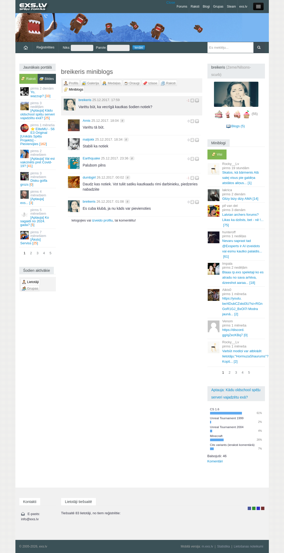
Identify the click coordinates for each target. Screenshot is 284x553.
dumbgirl (89, 177)
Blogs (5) (238, 126)
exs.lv (243, 6)
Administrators (263, 508)
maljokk (88, 139)
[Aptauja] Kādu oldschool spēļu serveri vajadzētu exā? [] (38, 110)
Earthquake (91, 158)
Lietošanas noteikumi (248, 546)
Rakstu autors (254, 508)
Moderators (258, 508)
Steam (231, 6)
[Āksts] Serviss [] (38, 237)
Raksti (195, 6)
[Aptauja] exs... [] (38, 197)
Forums (182, 6)
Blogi (206, 6)
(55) (255, 114)
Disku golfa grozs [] (38, 178)
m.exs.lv (207, 546)
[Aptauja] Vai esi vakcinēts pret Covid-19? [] (38, 158)
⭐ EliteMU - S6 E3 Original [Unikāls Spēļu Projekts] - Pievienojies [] (38, 134)
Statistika (223, 546)
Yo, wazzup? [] (38, 92)
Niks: (78, 48)
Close (170, 2)
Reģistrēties (46, 47)
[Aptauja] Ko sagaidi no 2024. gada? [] (38, 217)
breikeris (85, 100)
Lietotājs (249, 508)
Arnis (87, 121)
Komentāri (215, 461)
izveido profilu (102, 220)
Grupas (218, 6)
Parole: (113, 48)
